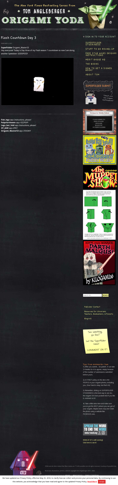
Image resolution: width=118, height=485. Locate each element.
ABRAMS (67, 475)
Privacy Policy (77, 475)
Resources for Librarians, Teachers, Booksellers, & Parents (98, 312)
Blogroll (88, 318)
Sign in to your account (100, 36)
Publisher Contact (92, 306)
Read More (92, 482)
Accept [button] (101, 482)
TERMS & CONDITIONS (92, 475)
